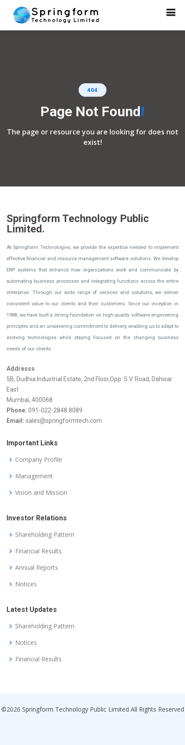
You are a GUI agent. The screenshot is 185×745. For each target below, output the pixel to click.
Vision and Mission (41, 493)
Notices (26, 584)
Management (34, 476)
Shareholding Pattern (44, 535)
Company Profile (38, 460)
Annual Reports (36, 568)
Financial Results (38, 551)
